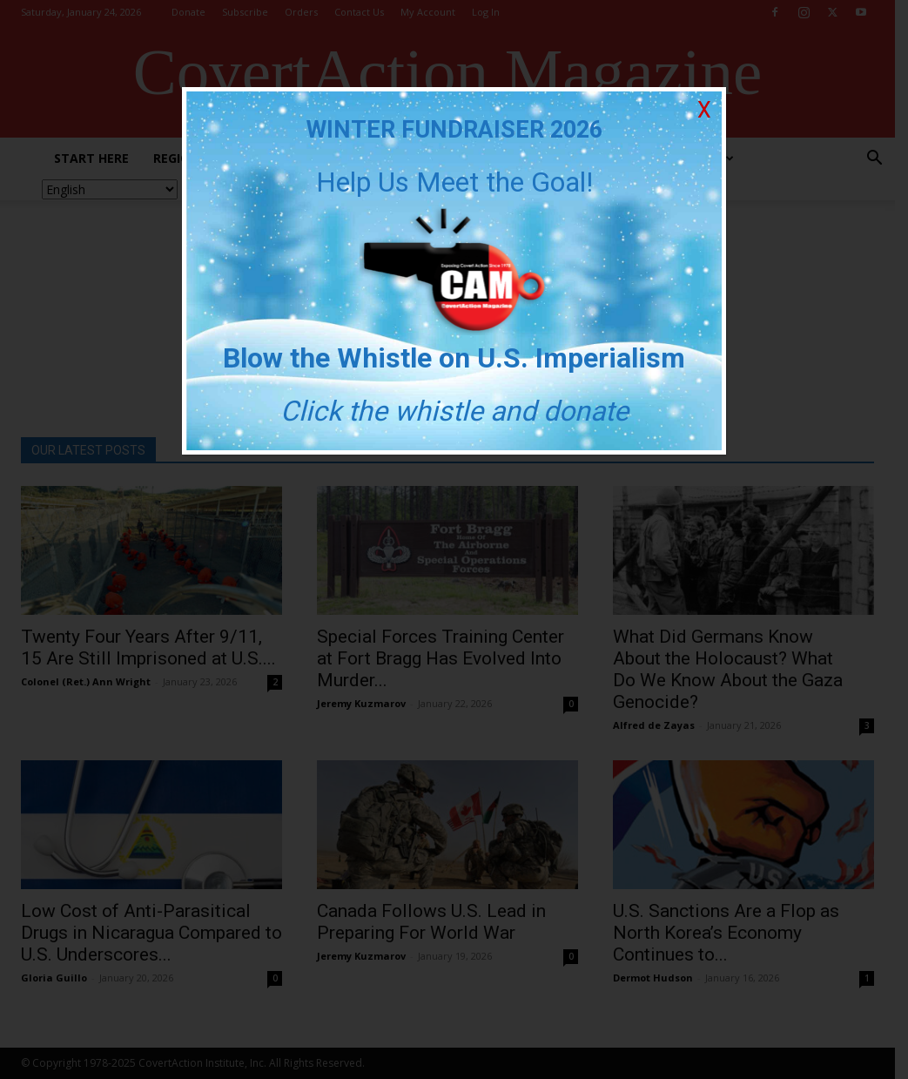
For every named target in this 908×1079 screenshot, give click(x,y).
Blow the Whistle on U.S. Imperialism (454, 357)
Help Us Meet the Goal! (454, 182)
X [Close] (704, 110)
